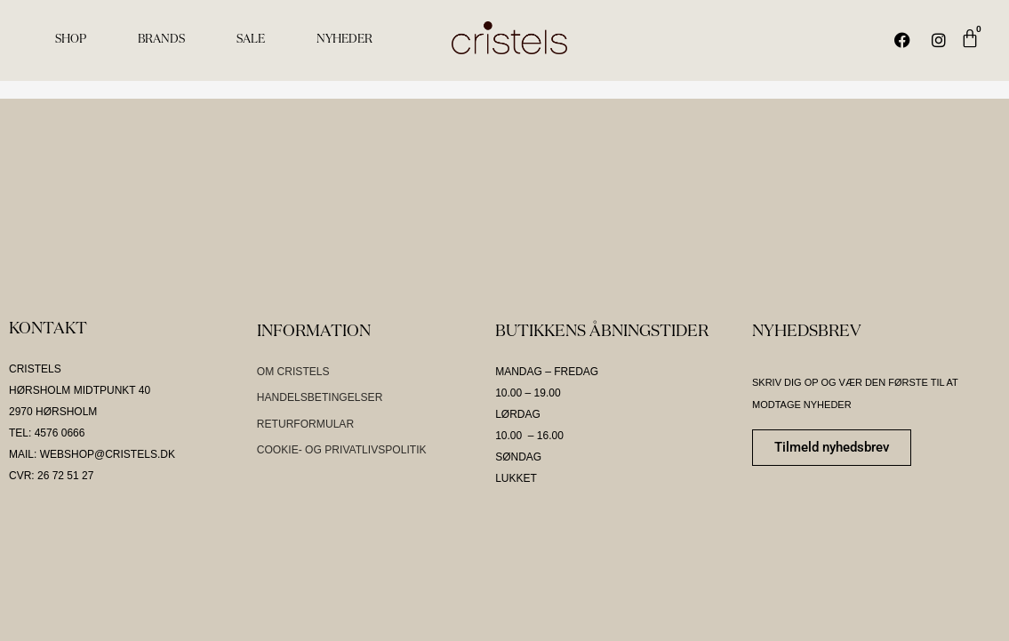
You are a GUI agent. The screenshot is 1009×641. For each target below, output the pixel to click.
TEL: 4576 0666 (46, 433)
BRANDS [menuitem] (161, 39)
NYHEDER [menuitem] (344, 39)
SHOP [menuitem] (70, 39)
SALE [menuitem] (250, 39)
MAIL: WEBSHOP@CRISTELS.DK (92, 454)
